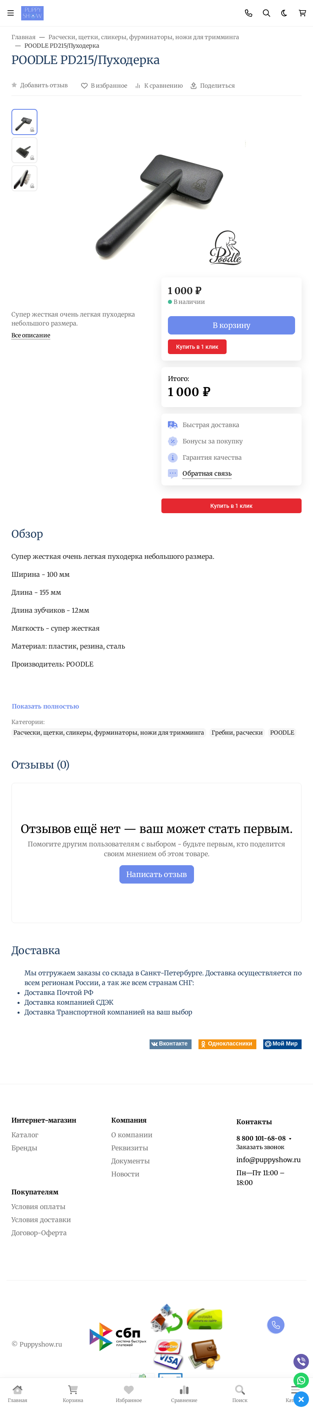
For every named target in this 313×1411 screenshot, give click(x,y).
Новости (125, 1174)
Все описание (30, 335)
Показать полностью (45, 706)
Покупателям (34, 1192)
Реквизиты (129, 1148)
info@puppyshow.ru (268, 1160)
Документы (130, 1161)
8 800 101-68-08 (261, 1138)
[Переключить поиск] (266, 13)
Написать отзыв (156, 874)
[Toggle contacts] (248, 13)
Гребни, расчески (237, 732)
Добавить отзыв (44, 85)
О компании (131, 1135)
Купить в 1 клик (197, 346)
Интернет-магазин (43, 1120)
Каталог (24, 1135)
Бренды (24, 1148)
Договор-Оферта (39, 1233)
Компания (129, 1120)
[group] (166, 193)
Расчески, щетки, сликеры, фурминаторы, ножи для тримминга (108, 732)
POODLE (282, 732)
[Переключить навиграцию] (10, 13)
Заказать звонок (260, 1147)
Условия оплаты (38, 1207)
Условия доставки (41, 1220)
